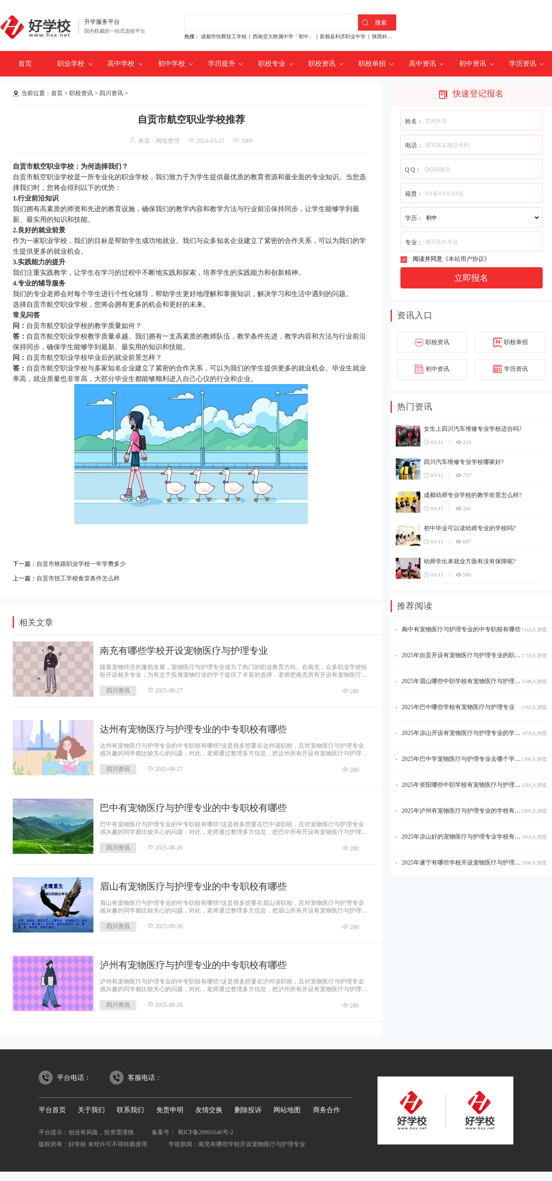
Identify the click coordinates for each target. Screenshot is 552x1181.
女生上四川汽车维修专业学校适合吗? (472, 429)
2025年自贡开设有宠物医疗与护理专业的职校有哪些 (470, 655)
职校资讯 (321, 63)
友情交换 (208, 1107)
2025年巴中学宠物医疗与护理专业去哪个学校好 (464, 759)
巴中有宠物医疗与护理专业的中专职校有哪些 (193, 805)
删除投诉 (248, 1107)
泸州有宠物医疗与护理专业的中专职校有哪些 (193, 962)
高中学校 (121, 63)
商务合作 (326, 1107)
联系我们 (130, 1107)
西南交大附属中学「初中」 (283, 37)
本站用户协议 (466, 259)
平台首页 (52, 1107)
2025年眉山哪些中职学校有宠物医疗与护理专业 (464, 681)
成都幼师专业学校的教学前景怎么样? (472, 495)
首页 (25, 63)
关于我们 (91, 1107)
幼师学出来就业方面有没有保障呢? (469, 561)
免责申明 (169, 1107)
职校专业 (271, 63)
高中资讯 (422, 63)
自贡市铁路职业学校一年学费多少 (87, 563)
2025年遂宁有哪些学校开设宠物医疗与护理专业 (464, 862)
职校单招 (372, 63)
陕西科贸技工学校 (392, 37)
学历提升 (221, 63)
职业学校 (70, 63)
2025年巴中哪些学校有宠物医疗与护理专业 (458, 707)
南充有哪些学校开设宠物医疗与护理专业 (184, 648)
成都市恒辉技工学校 (224, 37)
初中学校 (171, 63)
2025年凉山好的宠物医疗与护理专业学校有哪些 (464, 836)
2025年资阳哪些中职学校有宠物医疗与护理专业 (464, 785)
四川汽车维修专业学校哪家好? (464, 462)
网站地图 (287, 1107)
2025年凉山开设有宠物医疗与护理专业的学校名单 (467, 733)
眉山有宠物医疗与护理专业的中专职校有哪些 (193, 884)
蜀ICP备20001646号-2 (205, 1130)
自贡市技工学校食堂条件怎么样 (84, 576)
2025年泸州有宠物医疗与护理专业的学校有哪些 (464, 811)
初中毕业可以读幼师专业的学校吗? (469, 528)
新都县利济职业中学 (343, 37)
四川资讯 (111, 93)
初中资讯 (472, 63)
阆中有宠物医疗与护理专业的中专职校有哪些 (461, 629)
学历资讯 (522, 63)
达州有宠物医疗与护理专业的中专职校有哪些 (193, 726)
